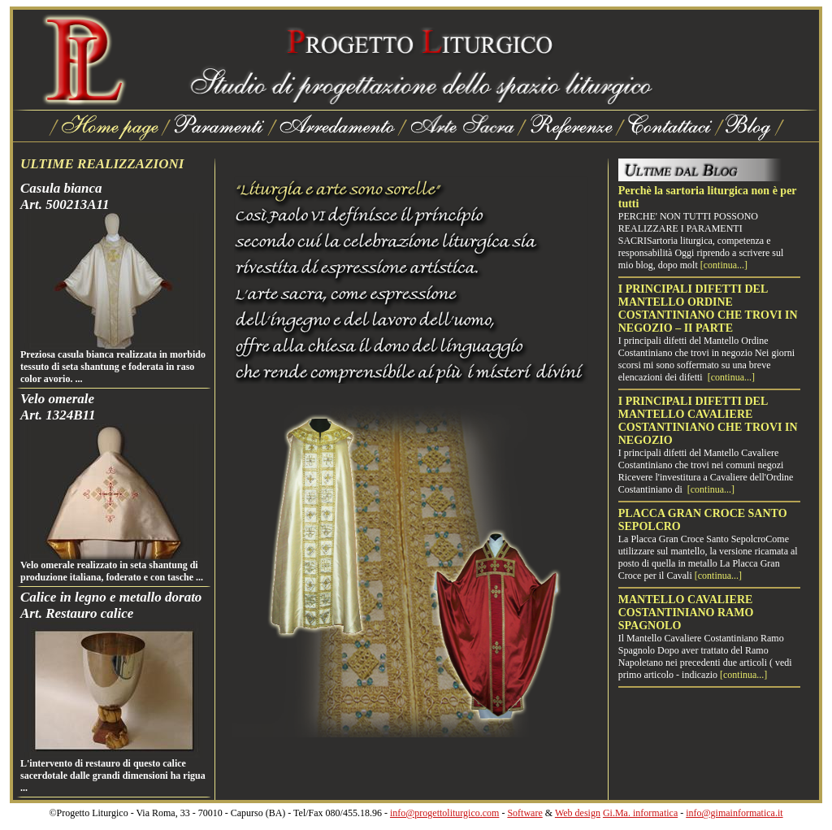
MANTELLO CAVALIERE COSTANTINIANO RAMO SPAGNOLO (686, 612)
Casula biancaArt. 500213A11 (65, 196)
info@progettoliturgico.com (444, 813)
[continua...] (724, 265)
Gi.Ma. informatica (640, 813)
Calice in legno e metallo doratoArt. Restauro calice (111, 605)
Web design (577, 813)
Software (524, 813)
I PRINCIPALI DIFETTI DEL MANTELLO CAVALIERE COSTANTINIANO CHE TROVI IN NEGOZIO (708, 420)
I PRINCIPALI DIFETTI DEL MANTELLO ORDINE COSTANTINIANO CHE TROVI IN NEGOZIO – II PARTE (708, 308)
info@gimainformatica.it (734, 813)
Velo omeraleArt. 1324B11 (58, 407)
